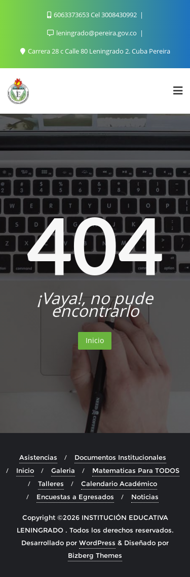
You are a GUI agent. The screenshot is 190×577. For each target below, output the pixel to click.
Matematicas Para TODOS (135, 470)
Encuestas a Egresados (75, 497)
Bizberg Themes (95, 555)
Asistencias (38, 457)
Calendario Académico (119, 483)
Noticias (145, 497)
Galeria (63, 470)
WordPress (97, 543)
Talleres (51, 483)
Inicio (95, 340)
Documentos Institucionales (120, 457)
